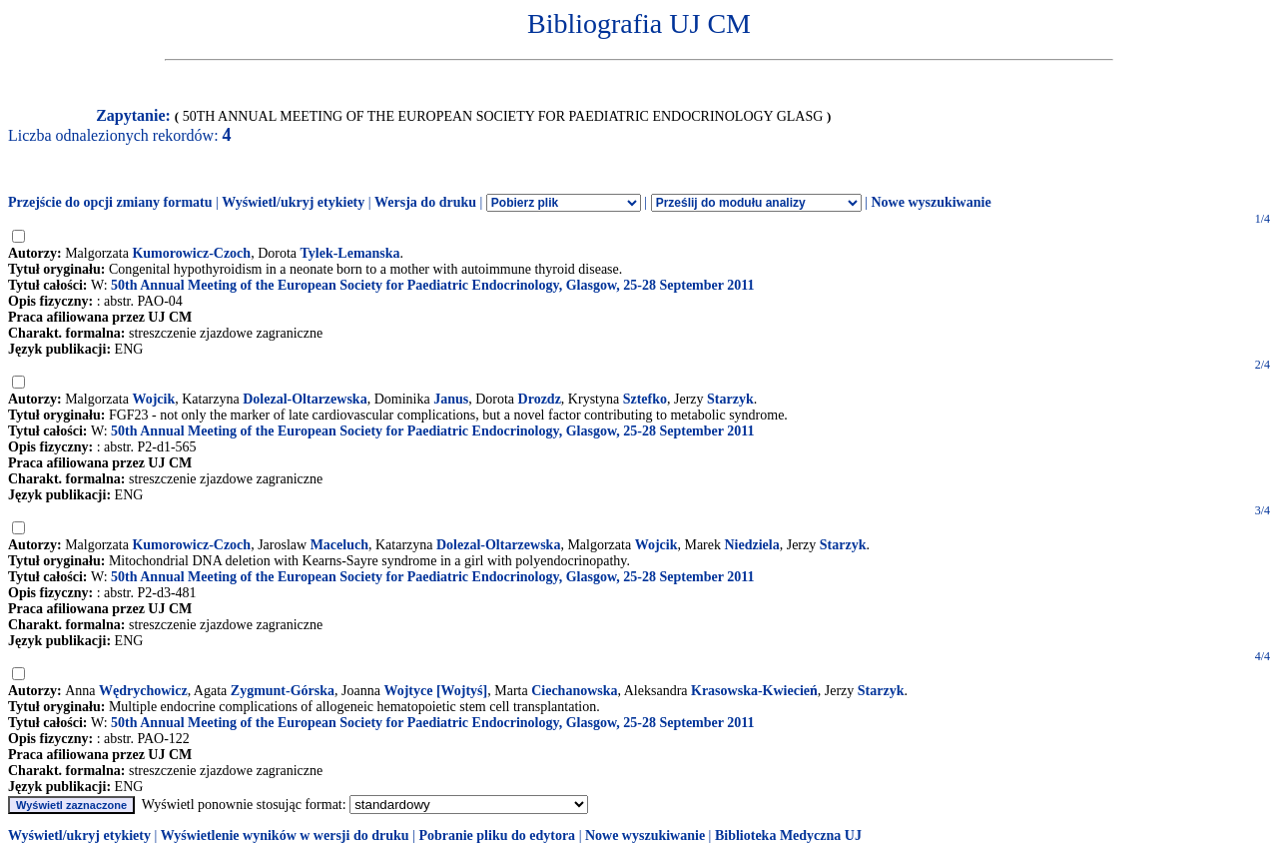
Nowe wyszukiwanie (930, 202)
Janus (450, 399)
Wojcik (153, 399)
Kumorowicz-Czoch (191, 253)
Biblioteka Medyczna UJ (788, 835)
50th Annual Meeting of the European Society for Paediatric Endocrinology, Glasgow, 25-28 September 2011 (432, 285)
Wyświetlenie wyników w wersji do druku (285, 835)
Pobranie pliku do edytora (496, 835)
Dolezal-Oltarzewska (304, 399)
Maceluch (339, 544)
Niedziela (751, 544)
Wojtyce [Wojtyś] (435, 690)
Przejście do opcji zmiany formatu (110, 202)
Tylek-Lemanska (350, 253)
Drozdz (539, 399)
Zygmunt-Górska (282, 690)
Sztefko (645, 399)
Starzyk (730, 399)
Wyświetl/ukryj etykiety (293, 202)
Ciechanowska (574, 690)
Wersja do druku (425, 202)
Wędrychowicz (143, 690)
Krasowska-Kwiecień (754, 690)
